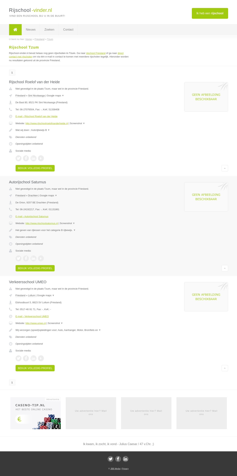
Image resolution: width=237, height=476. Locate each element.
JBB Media (115, 468)
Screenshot (77, 123)
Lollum (31, 295)
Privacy (125, 468)
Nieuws (31, 29)
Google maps (55, 95)
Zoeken (49, 29)
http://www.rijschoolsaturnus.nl (41, 223)
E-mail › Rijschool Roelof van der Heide (37, 116)
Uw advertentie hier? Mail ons (91, 412)
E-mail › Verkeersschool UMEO (32, 316)
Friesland (20, 95)
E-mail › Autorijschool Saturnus (32, 216)
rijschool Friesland (96, 53)
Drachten (33, 195)
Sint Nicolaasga (36, 95)
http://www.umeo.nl (35, 323)
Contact (68, 29)
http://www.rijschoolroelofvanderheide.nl (46, 123)
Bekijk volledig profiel (35, 168)
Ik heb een (209, 13)
